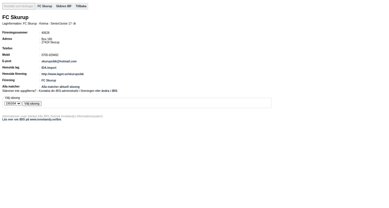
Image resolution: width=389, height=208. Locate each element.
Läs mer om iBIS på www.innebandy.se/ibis (31, 119)
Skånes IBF (64, 6)
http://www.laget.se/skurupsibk (62, 74)
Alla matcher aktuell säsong (60, 86)
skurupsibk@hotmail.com (59, 61)
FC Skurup (44, 6)
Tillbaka (81, 6)
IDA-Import (48, 67)
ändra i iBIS (109, 90)
